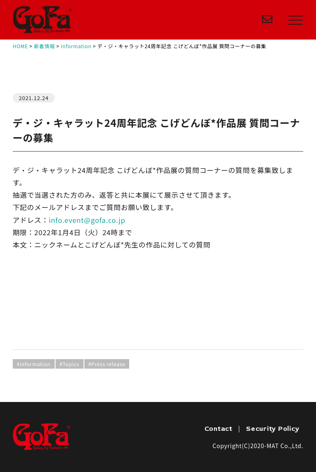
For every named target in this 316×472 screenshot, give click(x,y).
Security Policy (272, 429)
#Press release (106, 363)
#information (34, 363)
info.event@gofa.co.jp (87, 220)
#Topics (69, 363)
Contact (218, 429)
